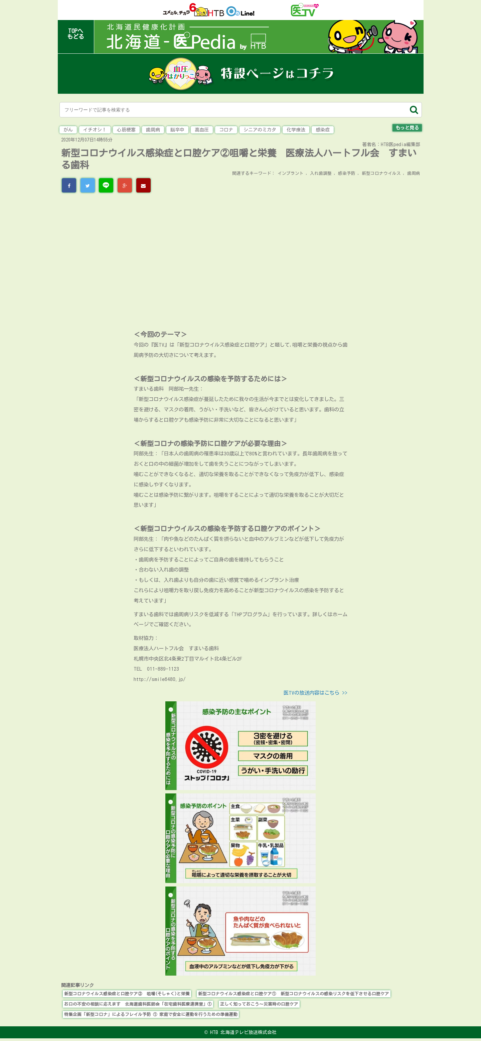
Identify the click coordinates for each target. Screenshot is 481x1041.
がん (68, 129)
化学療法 (296, 129)
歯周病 (153, 129)
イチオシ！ (95, 129)
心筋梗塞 (126, 129)
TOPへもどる (75, 33)
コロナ (226, 129)
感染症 (323, 129)
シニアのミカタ (260, 129)
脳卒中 (177, 129)
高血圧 (202, 129)
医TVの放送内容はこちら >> (315, 692)
